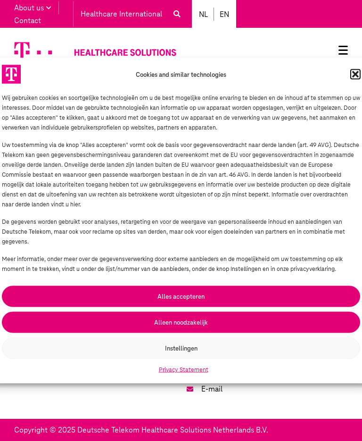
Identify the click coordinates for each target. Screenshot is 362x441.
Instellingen (181, 348)
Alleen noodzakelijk (181, 322)
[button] (355, 74)
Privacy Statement (183, 370)
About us (32, 7)
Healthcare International (121, 14)
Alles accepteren (181, 296)
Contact (27, 20)
